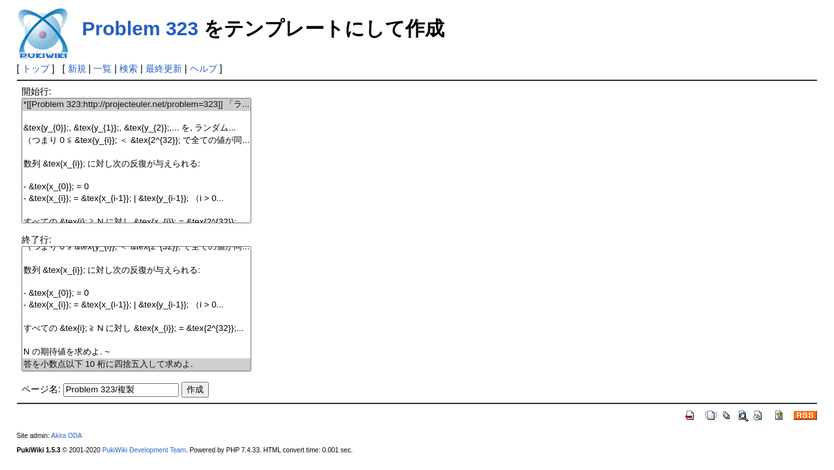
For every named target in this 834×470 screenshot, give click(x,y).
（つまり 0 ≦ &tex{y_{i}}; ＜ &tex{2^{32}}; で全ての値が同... (136, 140)
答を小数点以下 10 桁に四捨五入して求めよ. (136, 364)
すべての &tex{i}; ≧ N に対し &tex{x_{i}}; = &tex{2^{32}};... (136, 222)
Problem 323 (140, 28)
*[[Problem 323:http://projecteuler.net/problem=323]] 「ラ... (136, 105)
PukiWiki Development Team (144, 450)
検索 (128, 68)
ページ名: (41, 389)
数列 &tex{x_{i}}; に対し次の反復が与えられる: (136, 164)
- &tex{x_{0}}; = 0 (136, 187)
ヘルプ (203, 68)
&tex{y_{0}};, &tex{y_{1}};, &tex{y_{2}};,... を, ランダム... (136, 128)
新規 (77, 68)
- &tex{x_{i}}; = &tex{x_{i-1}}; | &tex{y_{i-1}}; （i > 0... (136, 199)
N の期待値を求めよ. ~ (136, 352)
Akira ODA (66, 435)
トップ (36, 68)
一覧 (102, 68)
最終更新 (164, 68)
